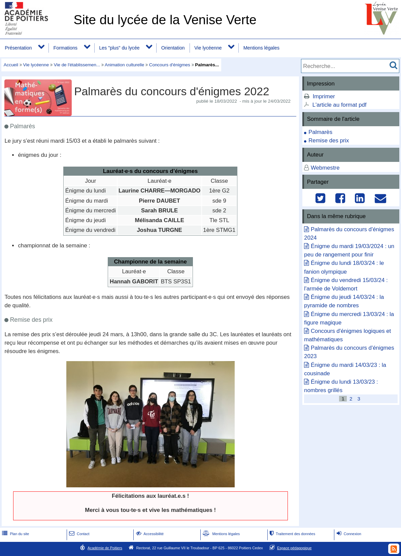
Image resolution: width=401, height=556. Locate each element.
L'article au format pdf (339, 105)
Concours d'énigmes (169, 64)
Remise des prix (328, 140)
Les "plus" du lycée (119, 47)
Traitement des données (291, 534)
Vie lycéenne (208, 47)
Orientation (173, 47)
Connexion (348, 534)
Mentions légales (261, 47)
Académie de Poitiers (105, 548)
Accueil (11, 64)
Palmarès (320, 132)
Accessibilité (149, 534)
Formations (65, 47)
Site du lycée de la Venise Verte (164, 19)
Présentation (18, 47)
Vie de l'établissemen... (77, 64)
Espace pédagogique (294, 548)
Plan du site (15, 534)
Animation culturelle (124, 64)
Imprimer (324, 96)
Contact (79, 534)
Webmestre (325, 168)
